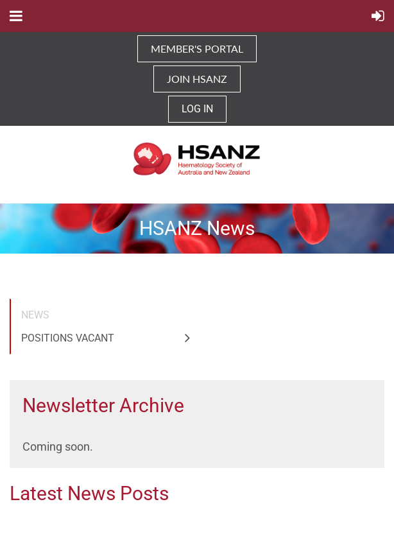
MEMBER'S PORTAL (197, 48)
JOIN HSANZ (197, 79)
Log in (197, 109)
